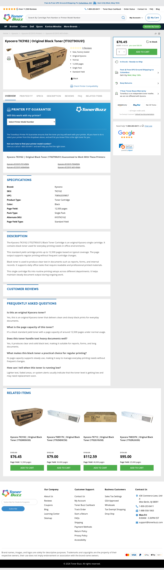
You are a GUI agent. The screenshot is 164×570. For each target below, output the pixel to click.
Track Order (80, 509)
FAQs (77, 518)
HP (5, 26)
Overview (10, 96)
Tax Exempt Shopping (115, 509)
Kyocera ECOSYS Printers (32, 33)
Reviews (69, 96)
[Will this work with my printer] (31, 121)
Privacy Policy (81, 535)
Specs (40, 96)
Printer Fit (26, 96)
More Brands (72, 26)
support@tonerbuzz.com (151, 522)
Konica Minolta (53, 26)
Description (54, 96)
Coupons (48, 505)
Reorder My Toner (152, 26)
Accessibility (80, 539)
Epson (39, 26)
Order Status (129, 9)
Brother (14, 26)
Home (5, 33)
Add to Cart (27, 467)
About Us (48, 496)
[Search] (76, 17)
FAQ (151, 9)
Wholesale (110, 505)
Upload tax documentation (144, 114)
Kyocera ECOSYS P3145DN (18, 164)
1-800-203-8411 (146, 506)
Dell (32, 26)
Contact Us (142, 9)
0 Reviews (87, 48)
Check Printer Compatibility (84, 86)
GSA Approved (112, 500)
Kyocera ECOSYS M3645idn (18, 167)
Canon (23, 26)
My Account (136, 18)
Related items (94, 96)
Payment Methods (83, 526)
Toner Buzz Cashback (112, 9)
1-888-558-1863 (146, 510)
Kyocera (15, 33)
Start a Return (81, 513)
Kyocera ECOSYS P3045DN (69, 164)
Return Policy (81, 531)
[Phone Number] (92, 9)
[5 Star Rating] (20, 9)
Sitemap (48, 518)
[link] (126, 147)
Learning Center (51, 513)
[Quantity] (121, 52)
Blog (158, 9)
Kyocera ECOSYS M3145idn (57, 33)
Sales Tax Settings (113, 496)
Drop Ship (109, 513)
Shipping (79, 522)
